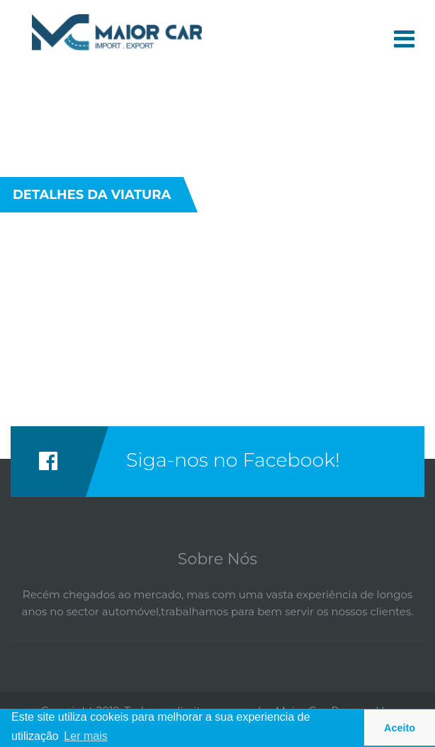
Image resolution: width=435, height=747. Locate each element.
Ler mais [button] (85, 736)
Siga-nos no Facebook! (233, 460)
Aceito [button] (399, 728)
